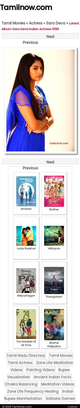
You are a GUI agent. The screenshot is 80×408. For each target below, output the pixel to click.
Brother (54, 207)
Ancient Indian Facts (52, 377)
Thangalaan (54, 294)
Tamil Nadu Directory (26, 355)
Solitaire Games (60, 398)
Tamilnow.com (26, 7)
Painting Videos (40, 369)
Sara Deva (55, 23)
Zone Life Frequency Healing (32, 391)
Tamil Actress (20, 362)
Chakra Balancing (21, 384)
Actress (35, 23)
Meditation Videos (57, 384)
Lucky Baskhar (26, 246)
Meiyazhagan (26, 293)
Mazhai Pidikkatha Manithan (54, 344)
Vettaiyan (54, 246)
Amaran (26, 207)
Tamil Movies (13, 23)
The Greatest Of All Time (26, 341)
